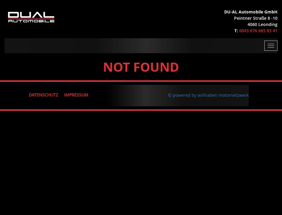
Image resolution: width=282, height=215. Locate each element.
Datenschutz (43, 95)
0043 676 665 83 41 (258, 30)
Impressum (76, 95)
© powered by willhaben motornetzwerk (208, 95)
